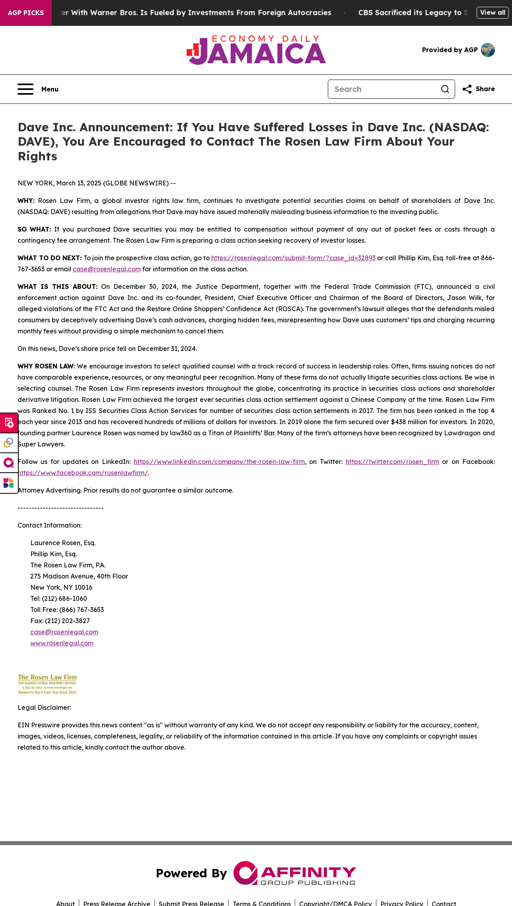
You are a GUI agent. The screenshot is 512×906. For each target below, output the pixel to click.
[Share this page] (478, 89)
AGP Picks (26, 13)
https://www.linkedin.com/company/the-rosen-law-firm (219, 462)
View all (492, 12)
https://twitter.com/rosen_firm (392, 462)
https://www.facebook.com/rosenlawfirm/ (83, 473)
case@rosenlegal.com (107, 269)
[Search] (382, 89)
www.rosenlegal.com (61, 643)
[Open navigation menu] (38, 89)
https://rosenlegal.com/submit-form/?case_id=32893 (293, 258)
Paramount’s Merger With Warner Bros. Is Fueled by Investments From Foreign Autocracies (174, 12)
